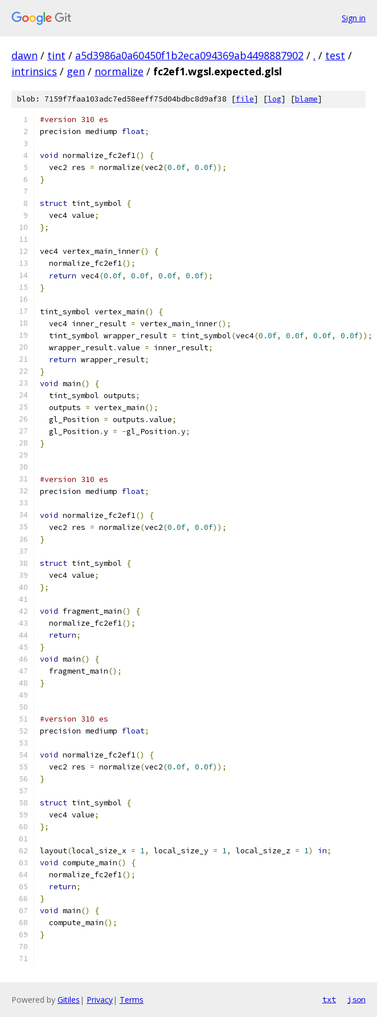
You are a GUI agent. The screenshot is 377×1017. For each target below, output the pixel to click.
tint (56, 55)
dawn (24, 55)
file (245, 99)
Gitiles (69, 999)
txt (329, 999)
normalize (119, 71)
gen (76, 71)
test (335, 55)
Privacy (100, 999)
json (356, 999)
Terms (132, 999)
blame (306, 99)
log (274, 99)
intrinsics (34, 71)
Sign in (354, 18)
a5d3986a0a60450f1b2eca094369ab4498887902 (189, 55)
